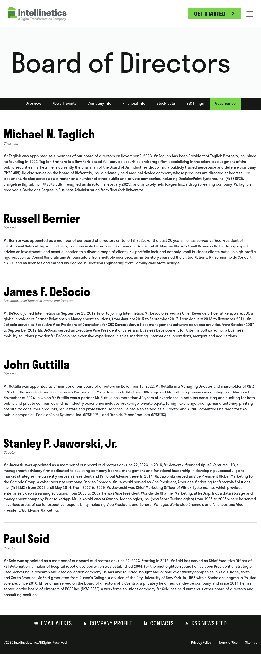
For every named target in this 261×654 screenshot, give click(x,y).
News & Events (64, 103)
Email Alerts (55, 623)
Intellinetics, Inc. (26, 642)
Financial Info (134, 103)
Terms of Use (228, 642)
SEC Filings (195, 103)
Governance (225, 103)
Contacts (161, 623)
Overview (33, 103)
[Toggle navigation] (249, 13)
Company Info (99, 103)
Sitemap (251, 642)
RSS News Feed (208, 623)
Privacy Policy (201, 642)
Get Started (210, 13)
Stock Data (166, 103)
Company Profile (110, 623)
